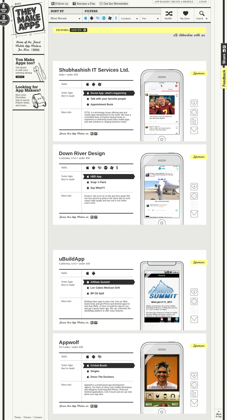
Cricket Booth (96, 365)
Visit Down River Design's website (194, 195)
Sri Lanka (64, 347)
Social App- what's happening (106, 93)
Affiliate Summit (98, 282)
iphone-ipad (86, 18)
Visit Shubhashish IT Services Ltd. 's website (194, 112)
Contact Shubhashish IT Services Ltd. (194, 130)
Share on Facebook (224, 50)
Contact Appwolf (194, 402)
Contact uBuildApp (194, 319)
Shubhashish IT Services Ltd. (94, 70)
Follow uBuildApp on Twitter (194, 310)
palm (104, 18)
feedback (223, 78)
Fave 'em (194, 103)
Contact (38, 417)
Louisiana (64, 158)
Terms (17, 417)
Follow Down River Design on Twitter (194, 204)
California (64, 263)
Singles (93, 371)
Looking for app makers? (30, 96)
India (62, 74)
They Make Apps (25, 20)
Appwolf (69, 342)
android (92, 18)
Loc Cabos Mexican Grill (103, 287)
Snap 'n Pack (96, 182)
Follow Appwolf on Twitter (194, 393)
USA (73, 158)
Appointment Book (99, 104)
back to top (219, 414)
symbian (116, 18)
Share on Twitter (224, 46)
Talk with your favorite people (106, 98)
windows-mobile (110, 18)
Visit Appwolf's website (194, 384)
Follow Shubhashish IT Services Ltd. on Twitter (194, 121)
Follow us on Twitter (59, 3)
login (203, 1)
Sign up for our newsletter (113, 3)
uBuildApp (71, 259)
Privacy (27, 417)
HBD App (94, 176)
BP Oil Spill (95, 293)
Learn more (35, 50)
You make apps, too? (30, 68)
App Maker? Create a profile (174, 1)
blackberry (98, 18)
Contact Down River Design (194, 213)
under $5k (76, 30)
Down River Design (82, 153)
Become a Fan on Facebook (83, 3)
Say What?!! (95, 187)
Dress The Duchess (100, 376)
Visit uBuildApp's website (194, 301)
